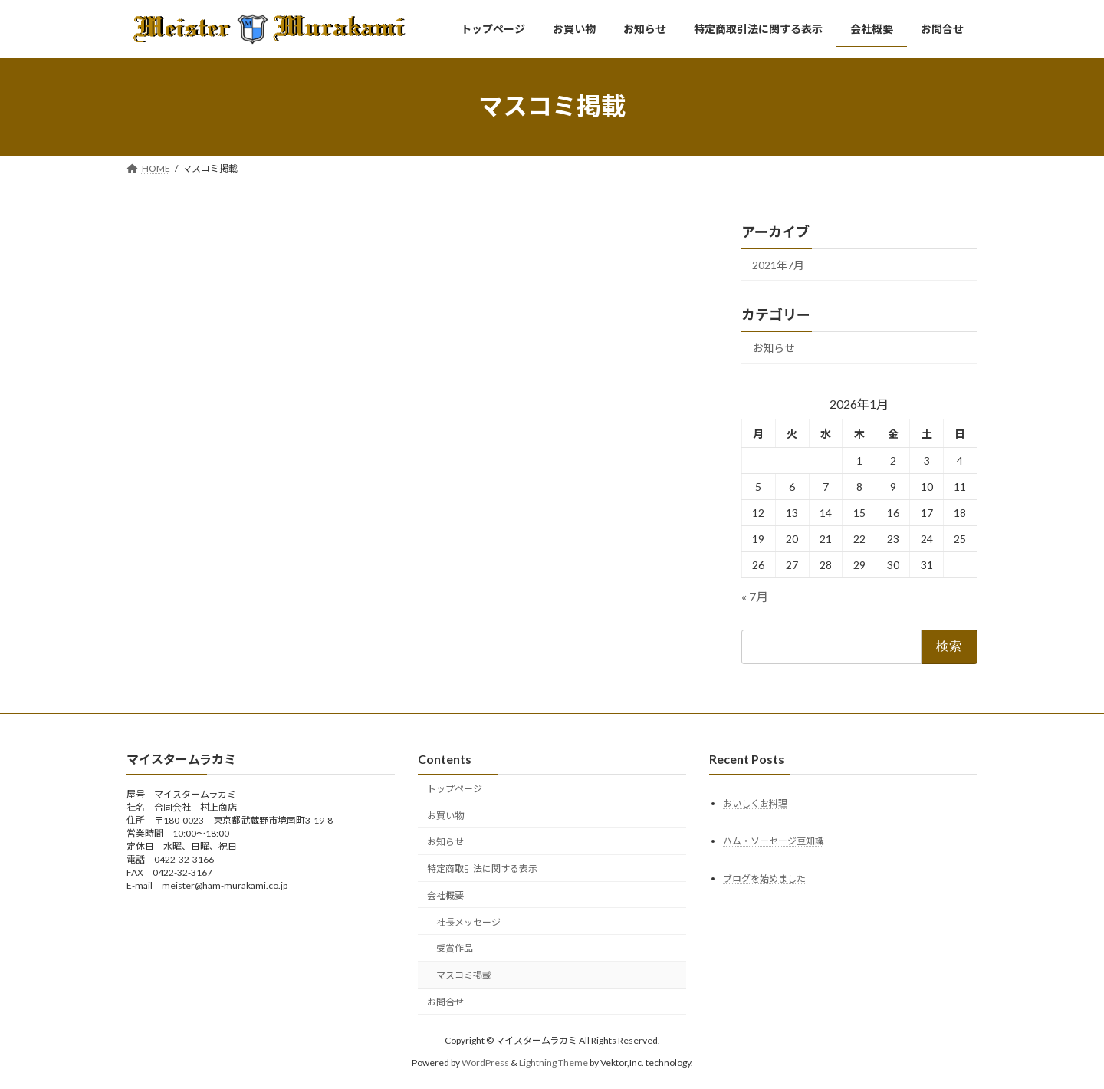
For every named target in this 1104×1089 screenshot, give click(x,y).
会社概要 (445, 895)
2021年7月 (778, 264)
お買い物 (445, 815)
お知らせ (773, 347)
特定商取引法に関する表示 (482, 868)
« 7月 (754, 595)
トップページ (454, 789)
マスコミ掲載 (463, 975)
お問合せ (445, 1002)
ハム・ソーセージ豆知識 (773, 841)
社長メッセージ (468, 922)
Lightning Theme (553, 1062)
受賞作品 (454, 949)
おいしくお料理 (755, 803)
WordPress (485, 1062)
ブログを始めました (764, 878)
